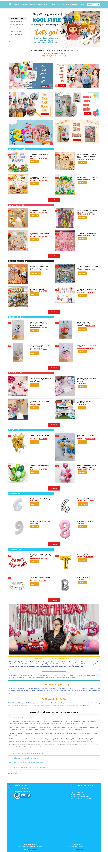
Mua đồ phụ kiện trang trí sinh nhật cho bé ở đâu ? (29, 753)
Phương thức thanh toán (77, 794)
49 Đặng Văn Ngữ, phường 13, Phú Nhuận (54, 56)
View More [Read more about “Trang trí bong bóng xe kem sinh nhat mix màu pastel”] (82, 408)
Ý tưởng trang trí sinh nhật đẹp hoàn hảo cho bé (28, 758)
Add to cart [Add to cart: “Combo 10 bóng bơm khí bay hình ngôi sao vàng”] (34, 442)
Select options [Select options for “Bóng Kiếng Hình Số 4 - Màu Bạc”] (83, 504)
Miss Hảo (18, 789)
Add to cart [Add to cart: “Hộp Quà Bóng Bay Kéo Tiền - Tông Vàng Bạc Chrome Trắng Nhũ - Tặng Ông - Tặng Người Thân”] (34, 353)
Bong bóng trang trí (28, 4)
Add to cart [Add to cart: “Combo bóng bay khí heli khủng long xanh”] (34, 472)
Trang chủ (16, 4)
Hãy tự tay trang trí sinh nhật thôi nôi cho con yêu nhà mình (31, 717)
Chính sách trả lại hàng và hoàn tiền (80, 798)
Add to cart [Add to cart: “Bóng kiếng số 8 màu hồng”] (82, 526)
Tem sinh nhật (15, 28)
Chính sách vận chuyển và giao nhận (80, 796)
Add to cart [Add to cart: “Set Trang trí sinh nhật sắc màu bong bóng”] (82, 273)
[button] (29, 29)
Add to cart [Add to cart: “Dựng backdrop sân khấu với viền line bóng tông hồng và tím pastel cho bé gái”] (82, 386)
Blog (82, 4)
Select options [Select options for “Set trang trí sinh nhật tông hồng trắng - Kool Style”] (35, 273)
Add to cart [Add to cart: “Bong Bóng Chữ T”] (82, 560)
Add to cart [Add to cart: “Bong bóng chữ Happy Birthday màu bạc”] (34, 584)
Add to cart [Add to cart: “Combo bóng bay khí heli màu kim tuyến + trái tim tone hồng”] (82, 472)
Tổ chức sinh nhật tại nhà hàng (54, 685)
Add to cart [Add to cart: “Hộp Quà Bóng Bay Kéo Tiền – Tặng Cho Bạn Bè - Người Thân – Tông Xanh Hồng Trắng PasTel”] (34, 330)
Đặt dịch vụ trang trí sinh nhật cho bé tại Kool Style (29, 767)
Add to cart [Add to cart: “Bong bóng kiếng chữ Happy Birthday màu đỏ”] (34, 561)
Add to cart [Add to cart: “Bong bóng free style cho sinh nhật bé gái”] (34, 408)
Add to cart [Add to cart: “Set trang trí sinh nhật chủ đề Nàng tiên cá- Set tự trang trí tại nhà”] (82, 217)
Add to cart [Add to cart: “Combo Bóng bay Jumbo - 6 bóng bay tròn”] (82, 442)
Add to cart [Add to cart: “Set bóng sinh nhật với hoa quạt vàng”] (34, 215)
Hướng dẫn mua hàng (76, 792)
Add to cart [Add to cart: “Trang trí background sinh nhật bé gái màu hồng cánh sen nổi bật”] (34, 385)
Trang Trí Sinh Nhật (72, 4)
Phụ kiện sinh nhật (43, 4)
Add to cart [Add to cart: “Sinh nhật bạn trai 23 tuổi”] (34, 294)
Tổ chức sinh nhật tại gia (54, 699)
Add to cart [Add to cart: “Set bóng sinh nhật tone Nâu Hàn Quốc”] (34, 239)
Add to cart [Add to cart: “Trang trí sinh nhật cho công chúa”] (82, 238)
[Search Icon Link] (17, 41)
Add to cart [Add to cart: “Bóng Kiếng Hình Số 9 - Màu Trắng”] (34, 526)
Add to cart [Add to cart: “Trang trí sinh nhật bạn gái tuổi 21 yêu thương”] (82, 295)
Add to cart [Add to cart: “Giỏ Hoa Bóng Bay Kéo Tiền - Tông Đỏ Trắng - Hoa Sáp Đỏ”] (82, 329)
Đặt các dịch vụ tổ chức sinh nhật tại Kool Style (28, 762)
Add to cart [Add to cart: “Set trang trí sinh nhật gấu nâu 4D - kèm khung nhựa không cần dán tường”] (82, 162)
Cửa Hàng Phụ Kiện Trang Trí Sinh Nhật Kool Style (54, 658)
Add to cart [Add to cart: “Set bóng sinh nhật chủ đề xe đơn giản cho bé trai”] (34, 183)
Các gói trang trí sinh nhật (54, 671)
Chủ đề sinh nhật (58, 4)
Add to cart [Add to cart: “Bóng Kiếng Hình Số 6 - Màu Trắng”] (34, 504)
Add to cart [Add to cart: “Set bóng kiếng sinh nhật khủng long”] (82, 182)
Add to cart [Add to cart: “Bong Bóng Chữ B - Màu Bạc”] (82, 582)
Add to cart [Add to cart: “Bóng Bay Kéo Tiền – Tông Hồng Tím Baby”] (82, 351)
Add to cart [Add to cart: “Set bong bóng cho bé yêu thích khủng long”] (34, 161)
